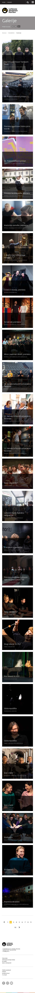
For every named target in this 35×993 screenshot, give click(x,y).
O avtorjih (4, 974)
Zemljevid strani (6, 973)
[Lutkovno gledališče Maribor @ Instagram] (7, 983)
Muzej (4, 2)
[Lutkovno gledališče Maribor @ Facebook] (3, 983)
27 (19, 26)
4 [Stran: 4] (16, 922)
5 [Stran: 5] (19, 922)
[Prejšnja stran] (4, 922)
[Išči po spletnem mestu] (28, 2)
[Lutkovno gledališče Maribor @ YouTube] (11, 983)
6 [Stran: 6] (22, 922)
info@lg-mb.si (6, 951)
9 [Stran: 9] (30, 922)
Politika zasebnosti (6, 970)
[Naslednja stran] (19, 927)
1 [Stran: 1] (7, 922)
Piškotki (4, 971)
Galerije (18, 33)
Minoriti (9, 2)
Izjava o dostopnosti (6, 962)
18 (15, 26)
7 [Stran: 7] (25, 922)
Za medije (4, 961)
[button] (33, 2)
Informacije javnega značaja (8, 959)
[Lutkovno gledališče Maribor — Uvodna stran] (10, 10)
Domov (4, 33)
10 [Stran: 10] (15, 927)
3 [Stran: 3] (13, 922)
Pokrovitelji (4, 958)
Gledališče (11, 33)
